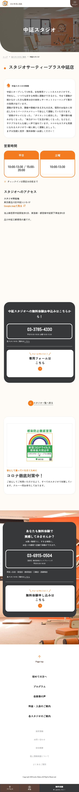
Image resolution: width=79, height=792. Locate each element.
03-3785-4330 (39, 329)
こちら (27, 341)
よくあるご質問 (39, 764)
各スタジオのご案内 (18, 57)
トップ (5, 57)
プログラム (39, 686)
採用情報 (39, 731)
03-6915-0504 (39, 555)
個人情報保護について (39, 756)
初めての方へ (39, 676)
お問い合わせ (39, 739)
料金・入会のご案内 (39, 706)
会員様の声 (39, 696)
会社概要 (39, 747)
